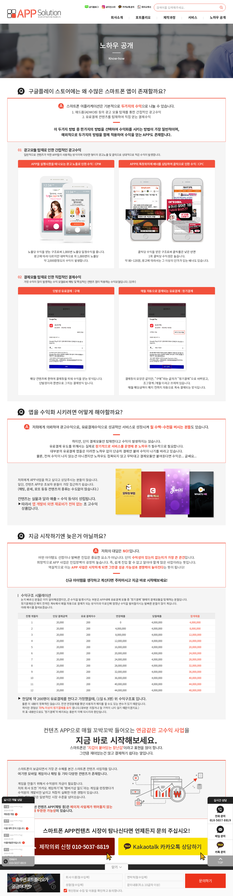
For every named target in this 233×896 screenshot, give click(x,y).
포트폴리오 (143, 17)
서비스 (192, 17)
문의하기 (205, 880)
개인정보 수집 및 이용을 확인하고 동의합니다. (95, 890)
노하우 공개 (218, 17)
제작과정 (169, 17)
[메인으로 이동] (34, 13)
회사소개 (117, 17)
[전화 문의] (18, 862)
